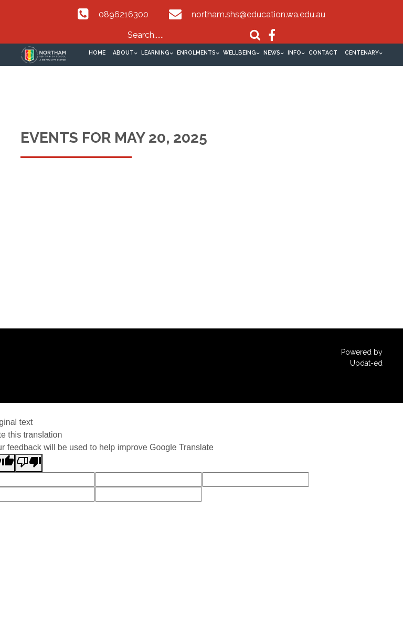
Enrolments (196, 52)
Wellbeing (239, 52)
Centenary (362, 52)
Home (97, 52)
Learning (155, 52)
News (271, 52)
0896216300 (124, 14)
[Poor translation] (29, 463)
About (123, 52)
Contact (323, 52)
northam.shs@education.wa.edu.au (258, 14)
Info (294, 52)
